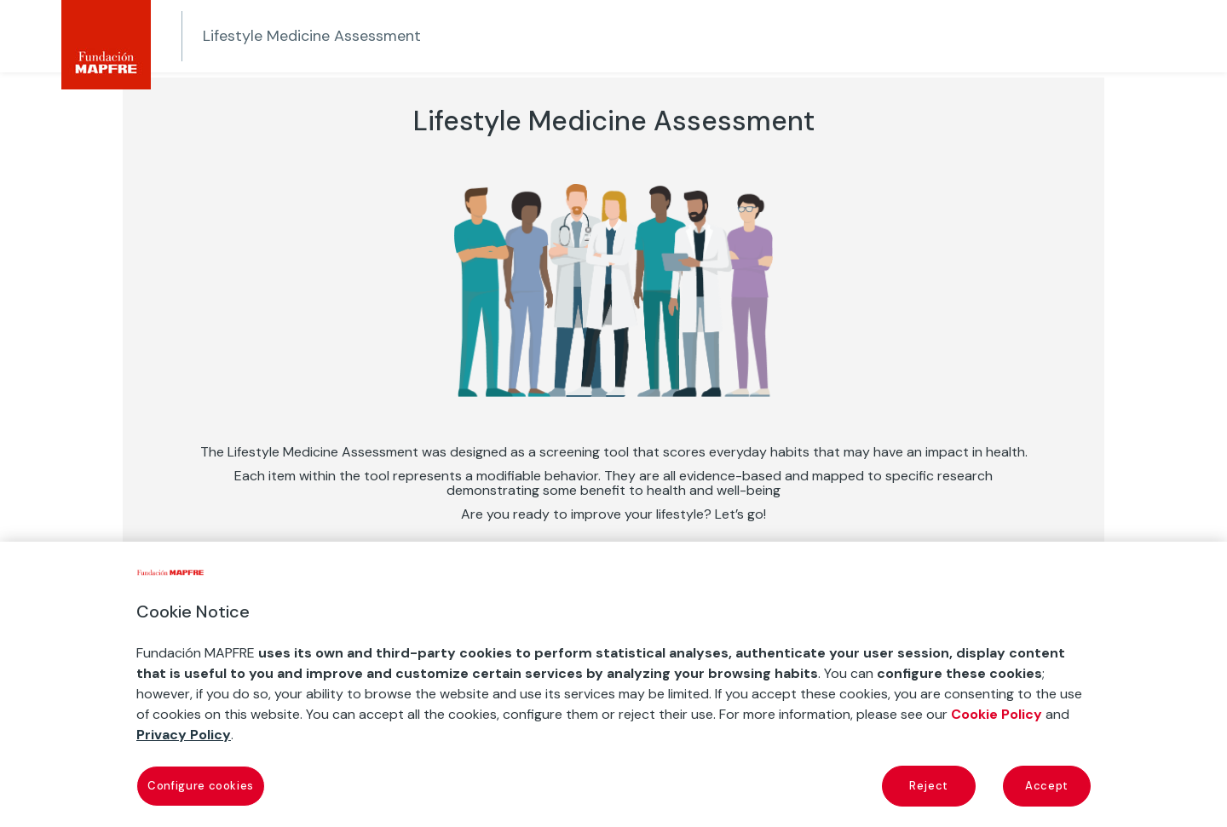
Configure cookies (200, 785)
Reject (928, 785)
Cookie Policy (996, 714)
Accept (1047, 785)
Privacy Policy (183, 735)
